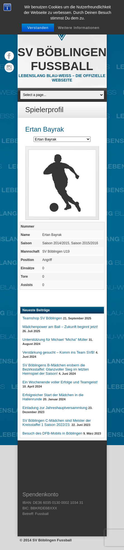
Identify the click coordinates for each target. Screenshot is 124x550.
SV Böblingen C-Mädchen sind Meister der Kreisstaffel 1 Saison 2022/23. (57, 422)
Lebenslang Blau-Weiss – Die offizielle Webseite (62, 77)
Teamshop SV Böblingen (42, 318)
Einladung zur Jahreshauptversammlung (55, 408)
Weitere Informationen (78, 28)
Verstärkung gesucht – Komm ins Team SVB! (59, 352)
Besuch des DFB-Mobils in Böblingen (52, 433)
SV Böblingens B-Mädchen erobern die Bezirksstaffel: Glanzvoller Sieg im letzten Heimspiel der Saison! (56, 369)
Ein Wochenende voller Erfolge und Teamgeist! (60, 382)
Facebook (9, 56)
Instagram (9, 68)
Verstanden (37, 28)
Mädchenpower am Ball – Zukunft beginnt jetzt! (60, 327)
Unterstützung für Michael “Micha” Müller (55, 339)
